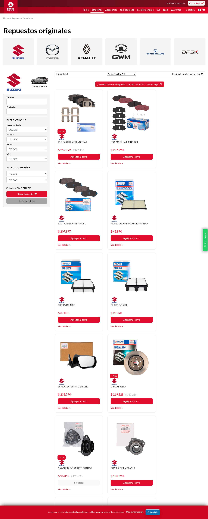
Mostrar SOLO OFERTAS (20, 188)
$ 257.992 (71, 150)
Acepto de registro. (162, 492)
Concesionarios (145, 10)
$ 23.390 (167, 231)
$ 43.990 (64, 231)
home (6, 18)
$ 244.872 (174, 394)
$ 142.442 (116, 394)
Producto (10, 107)
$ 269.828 (123, 313)
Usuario (177, 10)
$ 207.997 (168, 150)
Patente (10, 97)
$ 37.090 (115, 231)
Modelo (10, 134)
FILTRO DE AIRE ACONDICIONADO (77, 223)
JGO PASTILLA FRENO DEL (124, 142)
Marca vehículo (13, 125)
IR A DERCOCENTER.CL (176, 3)
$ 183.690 (65, 394)
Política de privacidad (81, 472)
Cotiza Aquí (196, 3)
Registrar (193, 488)
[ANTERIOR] (121, 423)
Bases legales (78, 477)
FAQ (158, 10)
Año (8, 154)
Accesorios (111, 10)
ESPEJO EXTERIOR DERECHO (74, 305)
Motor (9, 144)
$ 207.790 (116, 150)
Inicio (86, 10)
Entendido (153, 512)
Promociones (127, 10)
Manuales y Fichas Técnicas (84, 486)
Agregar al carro (78, 156)
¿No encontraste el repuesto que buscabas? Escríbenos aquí (129, 84)
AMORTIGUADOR (171, 386)
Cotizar (190, 10)
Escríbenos (205, 278)
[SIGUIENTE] (138, 423)
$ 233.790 (65, 313)
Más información (134, 512)
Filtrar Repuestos (27, 194)
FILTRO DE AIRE (118, 223)
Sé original (111, 486)
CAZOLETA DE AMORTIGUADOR (179, 305)
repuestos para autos (22, 18)
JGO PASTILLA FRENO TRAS (73, 142)
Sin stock (181, 319)
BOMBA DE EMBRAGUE (71, 386)
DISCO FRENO (117, 305)
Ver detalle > (64, 163)
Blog (165, 10)
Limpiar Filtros (26, 200)
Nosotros (76, 468)
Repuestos (97, 10)
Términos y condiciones (83, 481)
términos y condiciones (160, 493)
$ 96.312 (173, 313)
